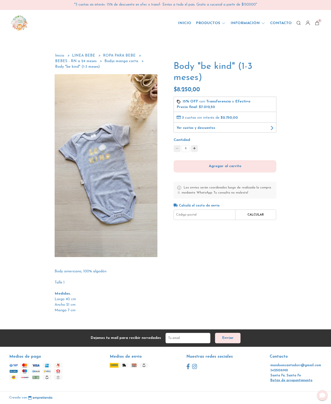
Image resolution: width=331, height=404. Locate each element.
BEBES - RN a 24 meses (76, 61)
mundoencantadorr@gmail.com (295, 365)
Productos (211, 23)
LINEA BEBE (84, 55)
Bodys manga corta (121, 61)
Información (248, 23)
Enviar (228, 338)
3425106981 (279, 370)
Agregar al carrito (225, 166)
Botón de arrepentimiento (291, 380)
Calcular (255, 214)
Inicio (184, 23)
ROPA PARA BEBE (120, 55)
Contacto (281, 23)
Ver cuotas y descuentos (196, 128)
